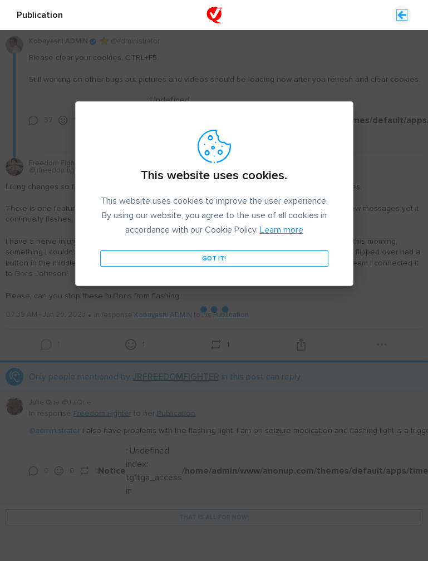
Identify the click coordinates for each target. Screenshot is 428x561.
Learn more (281, 199)
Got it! (214, 228)
